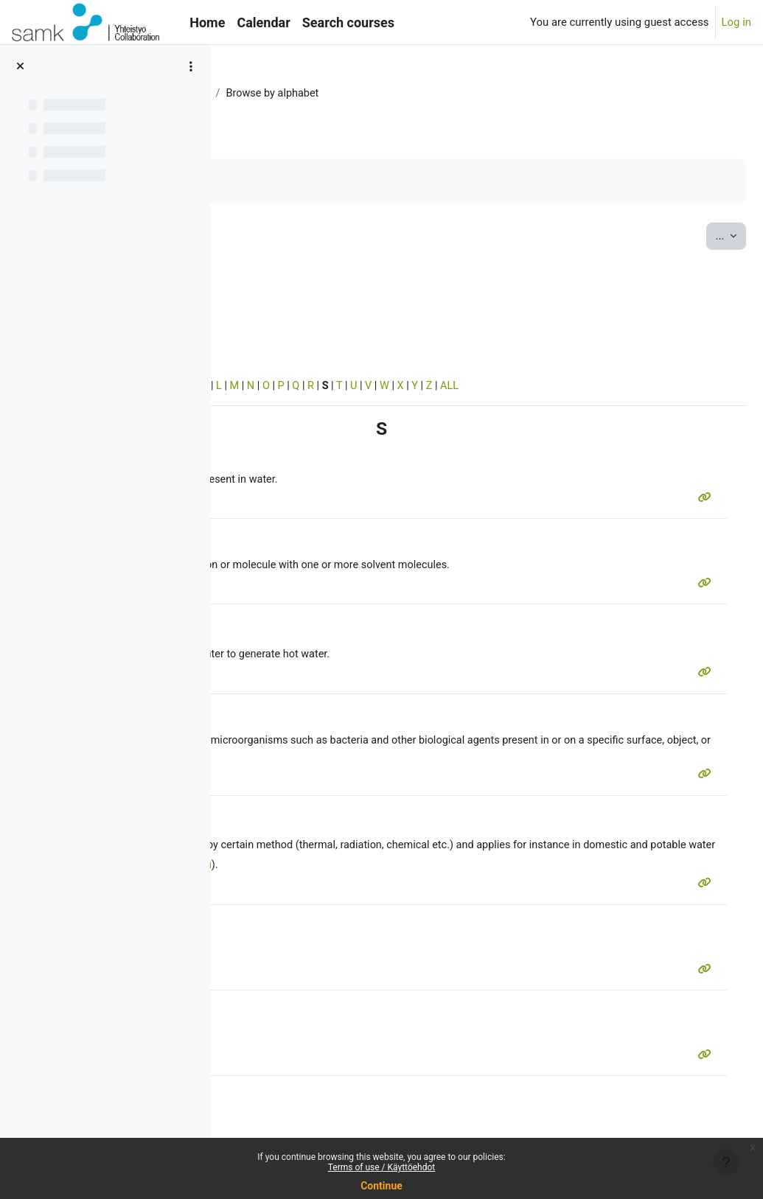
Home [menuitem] (207, 22)
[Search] (318, 281)
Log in (736, 22)
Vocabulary (410, 93)
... (695, 235)
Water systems (329, 93)
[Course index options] (191, 66)
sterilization (387, 851)
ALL (684, 387)
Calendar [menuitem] (263, 22)
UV (616, 870)
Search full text (301, 303)
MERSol (258, 93)
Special (256, 387)
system (273, 657)
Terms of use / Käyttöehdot (382, 1167)
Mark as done (286, 180)
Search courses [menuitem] (348, 22)
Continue (381, 1186)
